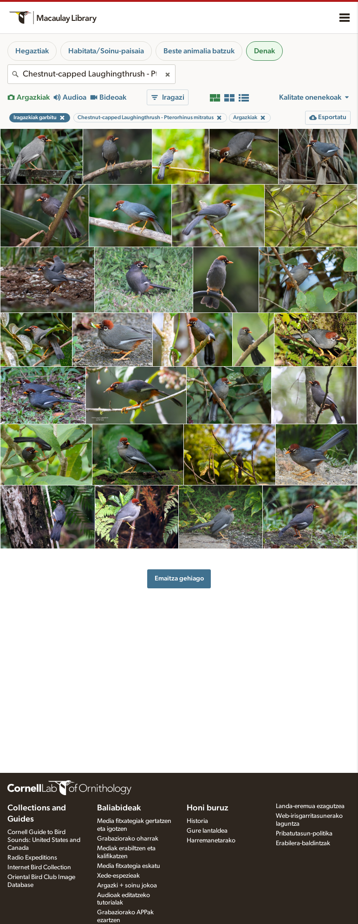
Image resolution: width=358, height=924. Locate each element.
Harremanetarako (211, 840)
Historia (197, 821)
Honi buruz (207, 808)
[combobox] (91, 74)
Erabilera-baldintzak (303, 843)
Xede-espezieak (118, 876)
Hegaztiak (32, 51)
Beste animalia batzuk (198, 51)
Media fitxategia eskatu (128, 866)
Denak (264, 51)
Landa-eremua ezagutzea (310, 806)
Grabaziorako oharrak (127, 838)
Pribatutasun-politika (304, 833)
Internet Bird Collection (39, 867)
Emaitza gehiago (179, 578)
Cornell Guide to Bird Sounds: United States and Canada (43, 840)
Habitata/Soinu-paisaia (106, 51)
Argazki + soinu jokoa (127, 885)
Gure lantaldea (207, 831)
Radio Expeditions (32, 857)
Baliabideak (119, 808)
